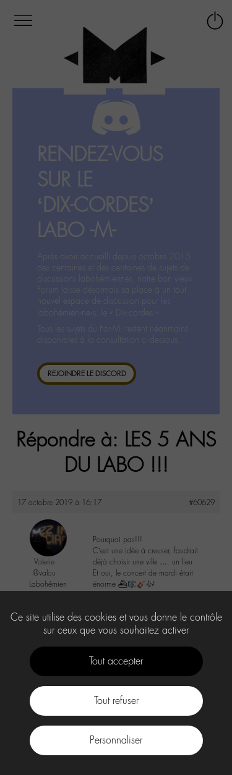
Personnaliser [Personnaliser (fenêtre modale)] (116, 740)
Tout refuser (116, 700)
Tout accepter (116, 661)
